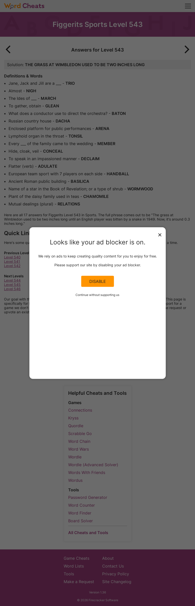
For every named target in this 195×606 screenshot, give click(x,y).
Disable (97, 281)
